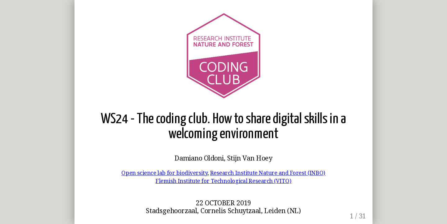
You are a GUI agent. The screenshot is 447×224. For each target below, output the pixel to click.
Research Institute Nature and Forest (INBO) (268, 173)
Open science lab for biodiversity (164, 173)
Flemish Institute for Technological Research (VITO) (223, 180)
